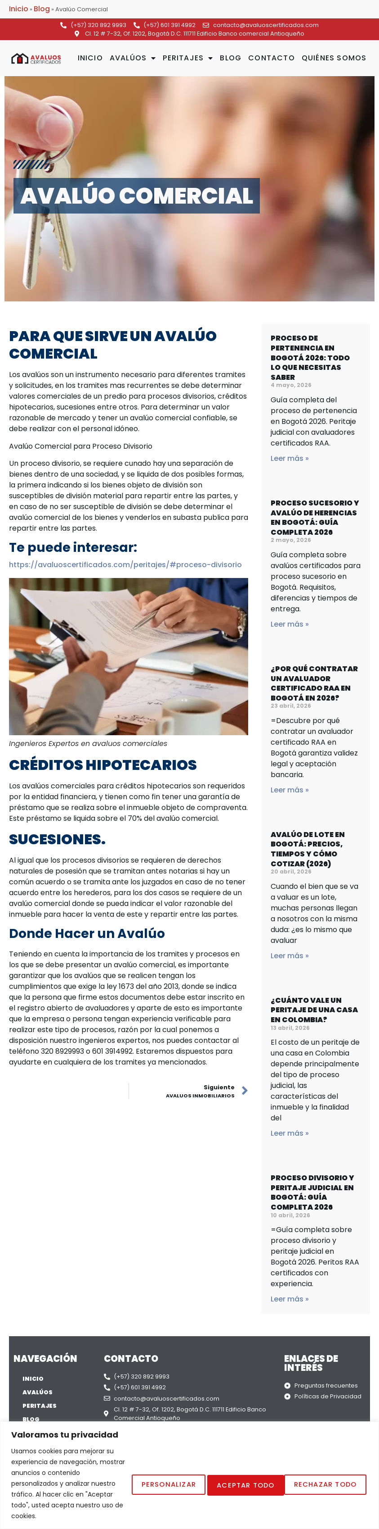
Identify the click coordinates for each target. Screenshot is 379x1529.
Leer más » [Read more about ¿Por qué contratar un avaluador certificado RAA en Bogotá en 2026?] (290, 790)
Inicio (18, 9)
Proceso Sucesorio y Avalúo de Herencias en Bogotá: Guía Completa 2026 (315, 517)
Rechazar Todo (219, 1451)
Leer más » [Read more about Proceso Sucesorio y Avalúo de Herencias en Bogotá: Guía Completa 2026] (290, 624)
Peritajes (188, 58)
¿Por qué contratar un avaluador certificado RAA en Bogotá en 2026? (314, 683)
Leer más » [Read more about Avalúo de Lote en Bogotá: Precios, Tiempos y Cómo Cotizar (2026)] (290, 956)
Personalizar (119, 1451)
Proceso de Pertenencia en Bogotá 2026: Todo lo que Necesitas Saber (310, 357)
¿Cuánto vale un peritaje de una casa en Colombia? (314, 1010)
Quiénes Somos (334, 58)
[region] (189, 1442)
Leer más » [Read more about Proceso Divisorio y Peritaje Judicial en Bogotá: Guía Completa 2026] (290, 1299)
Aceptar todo (320, 1451)
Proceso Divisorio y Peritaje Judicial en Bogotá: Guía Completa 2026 (312, 1192)
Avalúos (133, 58)
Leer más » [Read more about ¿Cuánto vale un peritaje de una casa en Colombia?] (290, 1133)
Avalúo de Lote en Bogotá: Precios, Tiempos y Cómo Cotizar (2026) (308, 849)
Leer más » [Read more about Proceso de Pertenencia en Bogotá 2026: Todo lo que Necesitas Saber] (290, 458)
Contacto (271, 58)
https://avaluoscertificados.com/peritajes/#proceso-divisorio (125, 565)
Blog (42, 9)
